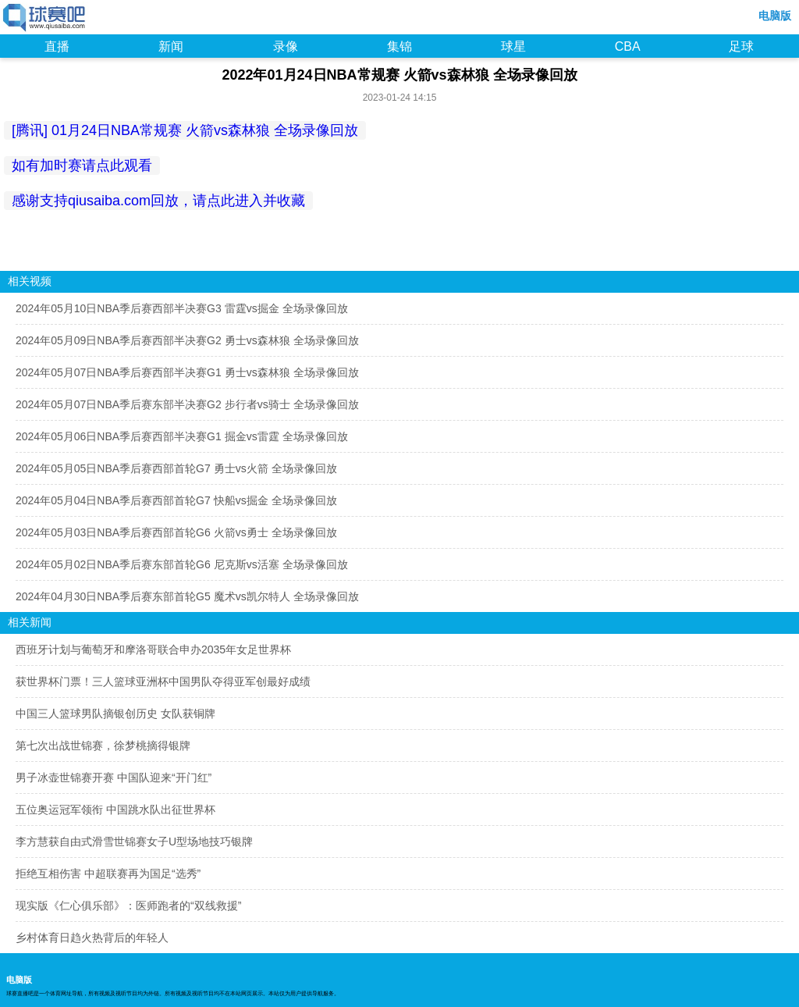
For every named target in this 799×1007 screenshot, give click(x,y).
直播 (56, 46)
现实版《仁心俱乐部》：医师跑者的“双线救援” (128, 905)
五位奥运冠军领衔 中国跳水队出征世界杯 (115, 809)
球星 (513, 46)
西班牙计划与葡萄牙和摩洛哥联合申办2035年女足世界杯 (153, 649)
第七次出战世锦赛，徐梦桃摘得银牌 (103, 745)
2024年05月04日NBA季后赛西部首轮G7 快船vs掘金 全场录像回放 (176, 500)
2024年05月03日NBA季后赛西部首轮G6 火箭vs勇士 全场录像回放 (176, 532)
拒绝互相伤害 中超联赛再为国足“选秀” (108, 873)
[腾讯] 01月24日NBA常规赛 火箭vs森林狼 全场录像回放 (185, 130)
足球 (741, 46)
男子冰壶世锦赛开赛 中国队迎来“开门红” (113, 777)
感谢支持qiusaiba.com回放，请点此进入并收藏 (158, 200)
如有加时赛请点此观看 (82, 165)
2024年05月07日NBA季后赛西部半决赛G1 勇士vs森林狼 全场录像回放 (187, 372)
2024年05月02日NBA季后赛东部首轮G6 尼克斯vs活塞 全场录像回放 (182, 564)
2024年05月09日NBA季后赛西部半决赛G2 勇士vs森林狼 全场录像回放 (187, 340)
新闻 (170, 46)
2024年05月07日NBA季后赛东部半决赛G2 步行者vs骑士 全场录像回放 (187, 404)
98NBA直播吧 (45, 19)
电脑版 (774, 15)
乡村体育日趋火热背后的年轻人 (92, 937)
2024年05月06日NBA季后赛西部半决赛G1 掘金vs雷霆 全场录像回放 (182, 436)
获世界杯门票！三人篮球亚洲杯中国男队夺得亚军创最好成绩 (163, 681)
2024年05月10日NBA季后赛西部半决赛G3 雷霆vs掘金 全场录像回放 (182, 308)
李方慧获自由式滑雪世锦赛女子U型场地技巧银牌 (134, 841)
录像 (285, 46)
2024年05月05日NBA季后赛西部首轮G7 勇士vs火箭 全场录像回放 (176, 468)
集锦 (399, 46)
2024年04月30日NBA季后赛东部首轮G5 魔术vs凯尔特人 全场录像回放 (187, 596)
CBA (628, 46)
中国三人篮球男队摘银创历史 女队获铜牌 (115, 713)
